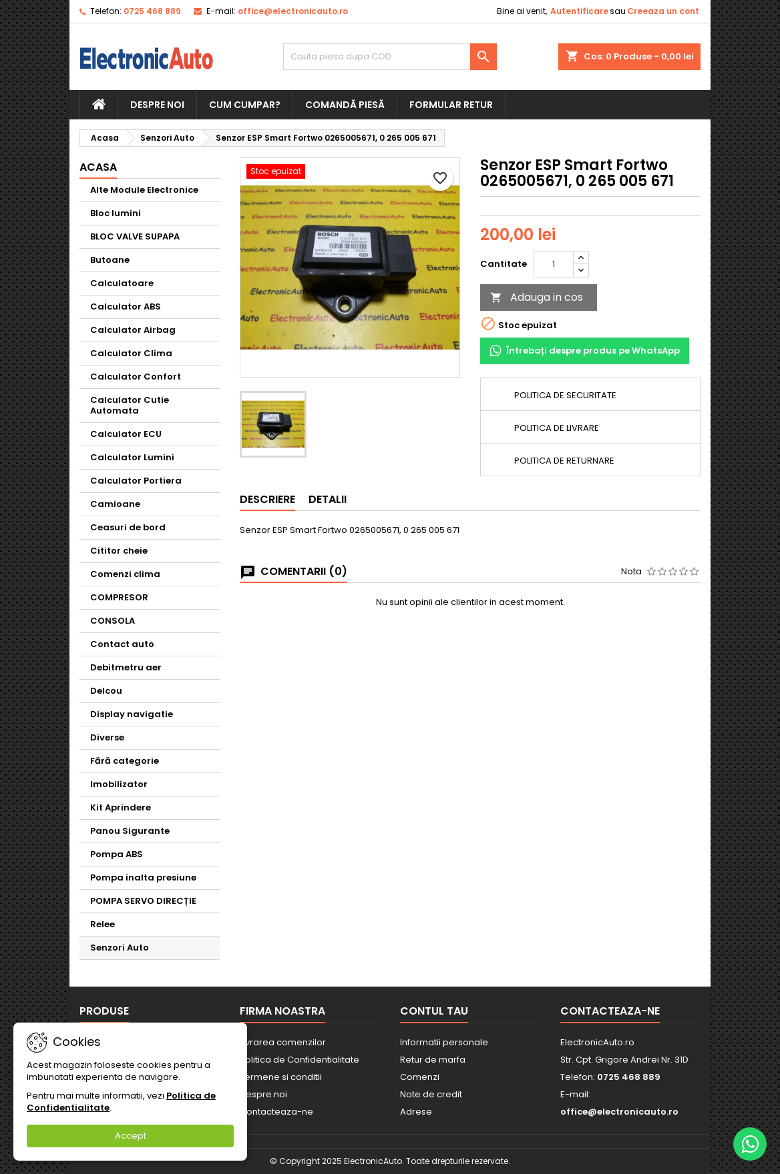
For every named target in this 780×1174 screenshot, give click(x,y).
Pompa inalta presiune (143, 877)
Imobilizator (119, 784)
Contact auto (122, 644)
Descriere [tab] (267, 499)
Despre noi (157, 104)
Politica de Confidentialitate (299, 1059)
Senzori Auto (119, 947)
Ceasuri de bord (128, 527)
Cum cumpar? (244, 104)
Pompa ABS (116, 854)
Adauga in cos (536, 297)
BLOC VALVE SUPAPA (135, 236)
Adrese (416, 1111)
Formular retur (451, 104)
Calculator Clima (131, 353)
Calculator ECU (126, 434)
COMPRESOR (119, 597)
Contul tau (434, 1011)
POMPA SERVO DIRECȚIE (143, 901)
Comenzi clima (125, 574)
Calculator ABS (125, 306)
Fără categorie (124, 760)
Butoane (110, 259)
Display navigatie (131, 714)
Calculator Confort (135, 376)
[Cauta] (390, 56)
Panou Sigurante (130, 830)
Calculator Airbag (133, 330)
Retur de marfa (432, 1059)
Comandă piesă (345, 104)
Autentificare (579, 11)
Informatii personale (444, 1042)
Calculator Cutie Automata (129, 405)
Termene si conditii (281, 1077)
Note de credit (431, 1094)
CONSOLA (112, 620)
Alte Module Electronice (144, 189)
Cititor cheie (119, 550)
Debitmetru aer (126, 667)
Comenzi (419, 1077)
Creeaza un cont (663, 11)
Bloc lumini (115, 213)
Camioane (115, 504)
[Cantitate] (554, 264)
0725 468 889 (152, 11)
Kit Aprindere (120, 807)
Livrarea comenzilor (283, 1042)
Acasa (98, 167)
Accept (130, 1135)
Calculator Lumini (132, 457)
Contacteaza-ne (276, 1111)
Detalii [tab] (328, 499)
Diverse (107, 737)
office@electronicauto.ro (293, 11)
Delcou (106, 690)
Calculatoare (122, 283)
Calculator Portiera (136, 480)
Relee (102, 924)
